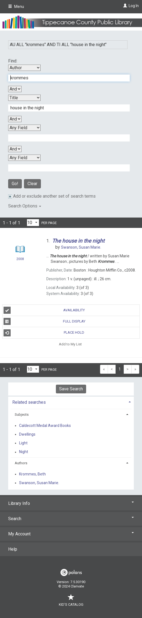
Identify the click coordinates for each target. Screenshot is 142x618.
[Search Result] (20, 250)
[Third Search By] (24, 128)
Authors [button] (21, 463)
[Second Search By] (24, 98)
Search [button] (71, 518)
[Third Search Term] (66, 138)
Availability (44, 310)
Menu (16, 6)
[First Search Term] (66, 78)
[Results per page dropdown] (33, 222)
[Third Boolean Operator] (15, 149)
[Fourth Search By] (24, 158)
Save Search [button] (71, 388)
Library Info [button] (71, 503)
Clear (32, 183)
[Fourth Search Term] (66, 168)
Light (23, 443)
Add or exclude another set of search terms (52, 196)
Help (12, 549)
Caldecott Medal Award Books (45, 425)
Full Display (44, 321)
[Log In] (124, 6)
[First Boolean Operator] (15, 89)
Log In (134, 6)
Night (23, 452)
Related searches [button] (29, 402)
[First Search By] (24, 68)
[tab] (71, 402)
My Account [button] (71, 533)
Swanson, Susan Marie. (39, 483)
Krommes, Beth (32, 474)
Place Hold (44, 332)
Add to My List (70, 344)
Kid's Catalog (71, 602)
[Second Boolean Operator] (15, 119)
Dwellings (27, 434)
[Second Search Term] (66, 108)
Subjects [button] (22, 414)
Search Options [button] (24, 206)
